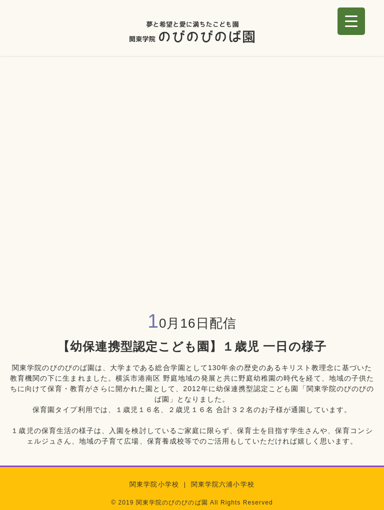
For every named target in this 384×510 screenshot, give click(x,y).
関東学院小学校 (154, 484)
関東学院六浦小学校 (222, 484)
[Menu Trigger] (351, 21)
